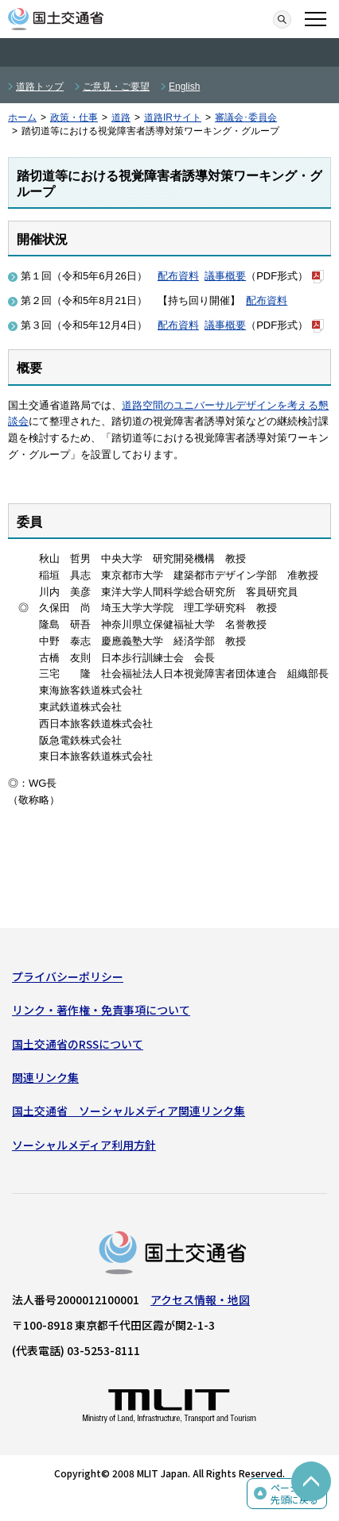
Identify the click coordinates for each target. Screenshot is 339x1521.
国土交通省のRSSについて (77, 1044)
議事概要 (225, 276)
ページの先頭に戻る (294, 1494)
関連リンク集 (45, 1077)
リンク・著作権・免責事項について (101, 1010)
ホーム (22, 117)
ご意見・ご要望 (116, 86)
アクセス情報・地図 (200, 1299)
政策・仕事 (74, 117)
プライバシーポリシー (67, 976)
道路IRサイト (172, 117)
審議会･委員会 (246, 117)
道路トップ (40, 86)
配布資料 (178, 276)
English (184, 86)
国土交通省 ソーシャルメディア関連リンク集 (128, 1111)
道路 (121, 117)
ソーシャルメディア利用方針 (84, 1145)
